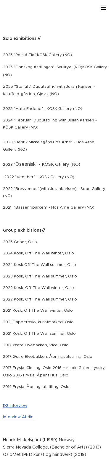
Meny (103, 7)
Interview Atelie (18, 416)
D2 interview (15, 405)
